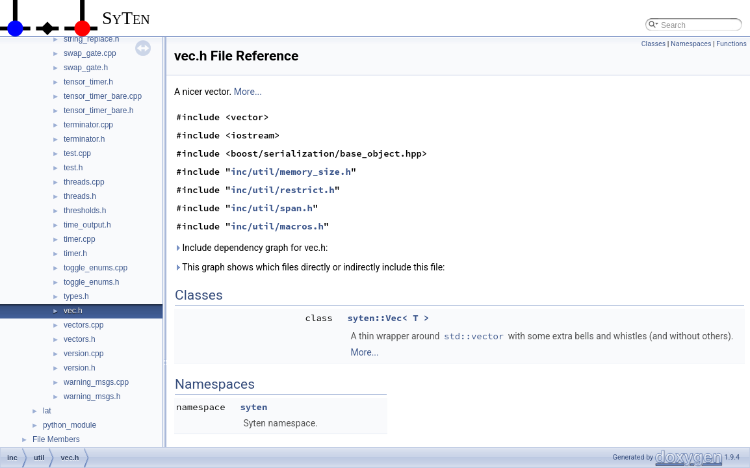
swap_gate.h (86, 67)
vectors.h (80, 339)
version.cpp (83, 353)
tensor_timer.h (88, 81)
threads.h (80, 196)
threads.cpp (84, 182)
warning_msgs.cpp (96, 382)
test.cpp (77, 153)
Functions (731, 44)
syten (253, 407)
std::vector (474, 336)
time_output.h (87, 224)
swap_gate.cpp (90, 53)
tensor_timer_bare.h (98, 110)
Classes (653, 44)
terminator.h (84, 139)
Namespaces (691, 44)
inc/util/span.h (272, 208)
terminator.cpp (88, 124)
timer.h (75, 253)
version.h (80, 367)
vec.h (73, 310)
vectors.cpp (83, 325)
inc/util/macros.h (277, 226)
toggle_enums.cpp (95, 267)
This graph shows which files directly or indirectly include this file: (309, 267)
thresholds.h (85, 210)
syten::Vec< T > (388, 318)
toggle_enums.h (91, 282)
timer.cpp (80, 239)
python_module (69, 425)
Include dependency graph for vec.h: (251, 247)
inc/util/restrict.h (283, 190)
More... (248, 91)
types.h (76, 296)
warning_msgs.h (92, 396)
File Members (56, 439)
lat (47, 410)
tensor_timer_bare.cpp (103, 96)
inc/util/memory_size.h (291, 171)
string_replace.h (91, 39)
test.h (73, 167)
